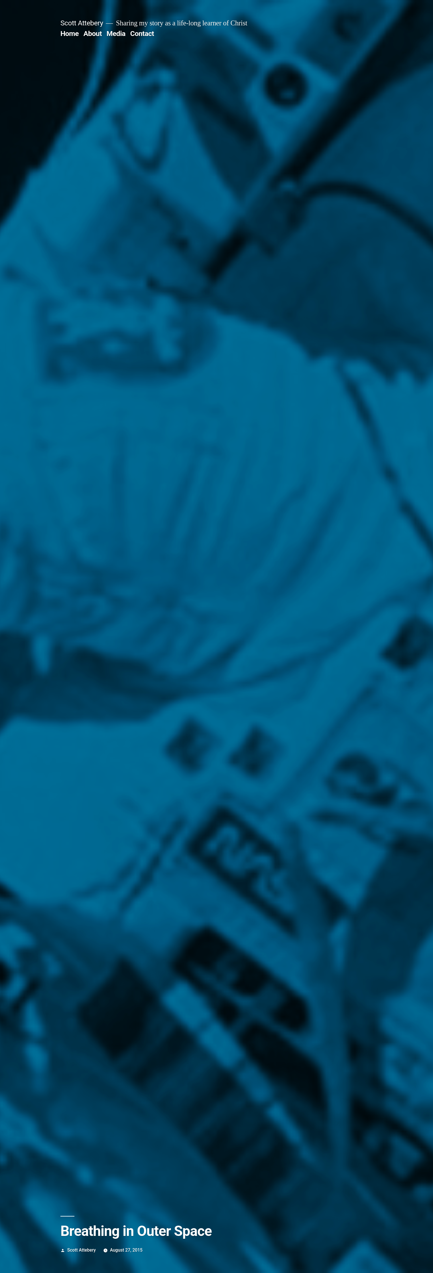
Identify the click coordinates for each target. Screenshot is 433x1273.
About (93, 33)
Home (69, 33)
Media (116, 33)
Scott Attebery (81, 23)
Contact (142, 33)
